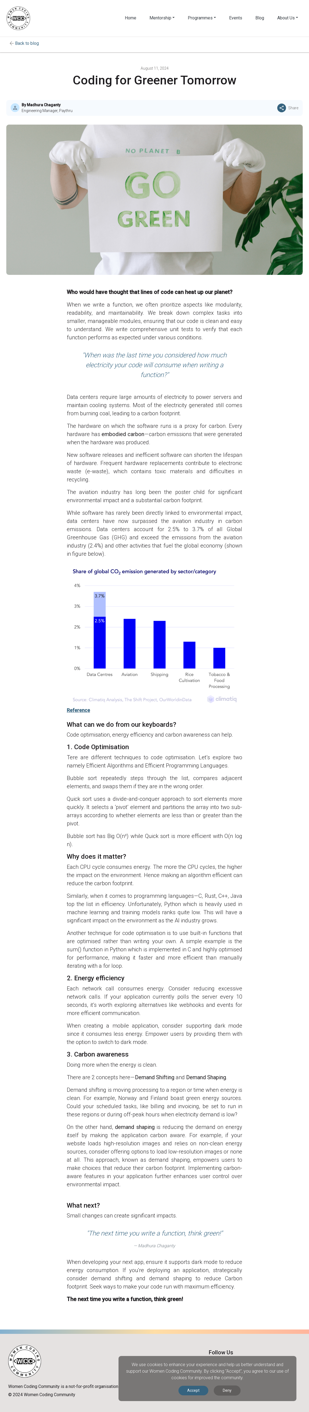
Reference (78, 710)
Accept (193, 1390)
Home (130, 17)
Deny (227, 1390)
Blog (259, 17)
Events (235, 17)
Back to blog (27, 43)
